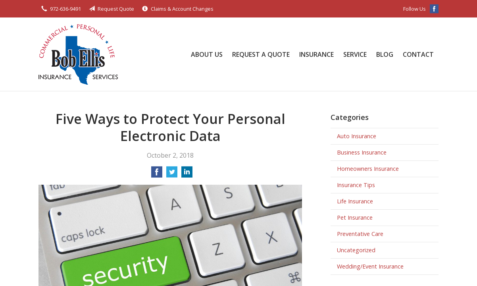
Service (355, 54)
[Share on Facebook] (156, 174)
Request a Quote (261, 54)
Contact (418, 54)
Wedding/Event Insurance (370, 266)
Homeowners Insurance (368, 168)
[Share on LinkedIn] (186, 174)
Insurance (316, 54)
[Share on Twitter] (171, 174)
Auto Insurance (356, 136)
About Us (207, 54)
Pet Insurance (355, 217)
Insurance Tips (356, 185)
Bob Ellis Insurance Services (78, 54)
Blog (384, 54)
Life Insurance (355, 201)
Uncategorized (356, 250)
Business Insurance (362, 152)
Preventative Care (360, 234)
